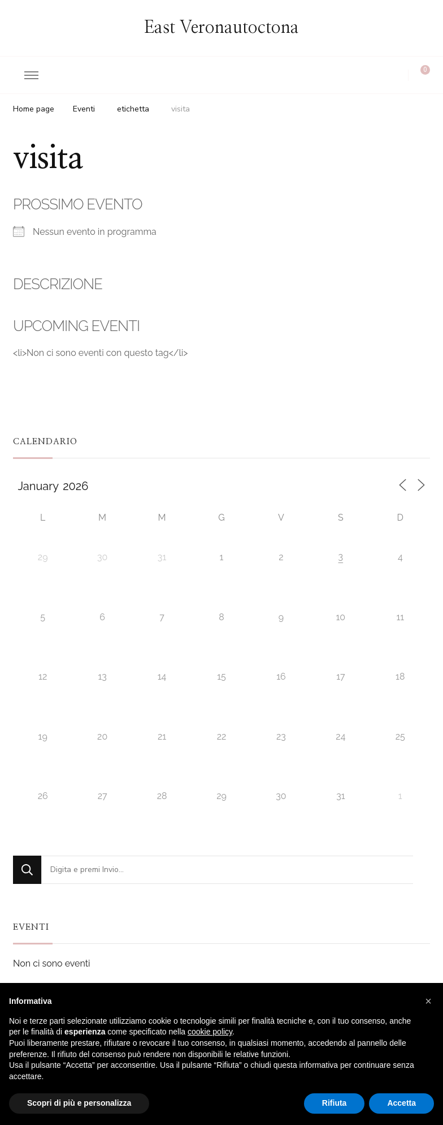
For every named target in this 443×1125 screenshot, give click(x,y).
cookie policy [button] (210, 1031)
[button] (428, 1001)
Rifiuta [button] (334, 1102)
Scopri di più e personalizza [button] (79, 1102)
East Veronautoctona (221, 27)
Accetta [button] (401, 1102)
